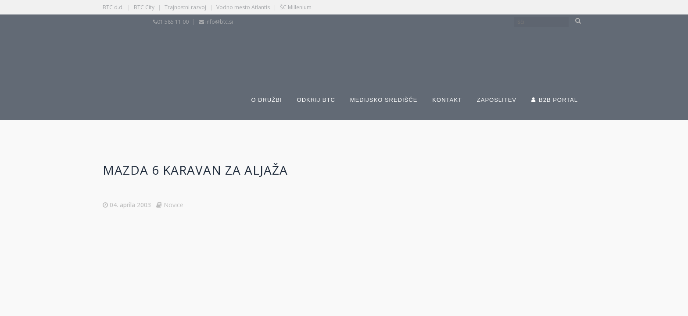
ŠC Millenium (296, 7)
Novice (173, 205)
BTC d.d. (113, 7)
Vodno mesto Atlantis (243, 7)
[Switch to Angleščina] (441, 47)
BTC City (144, 7)
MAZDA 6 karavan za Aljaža (195, 170)
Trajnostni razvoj (185, 7)
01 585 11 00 (173, 21)
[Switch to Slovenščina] (305, 47)
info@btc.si (219, 21)
